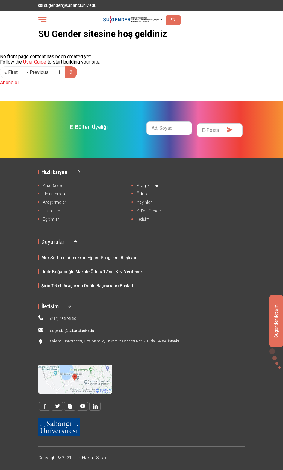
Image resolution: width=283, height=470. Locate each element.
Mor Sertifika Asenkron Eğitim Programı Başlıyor (89, 257)
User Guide (34, 62)
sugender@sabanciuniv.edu (67, 5)
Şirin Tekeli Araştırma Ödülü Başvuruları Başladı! (88, 285)
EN (173, 20)
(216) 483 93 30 (57, 318)
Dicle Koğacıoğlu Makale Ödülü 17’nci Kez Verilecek (92, 271)
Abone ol (9, 82)
